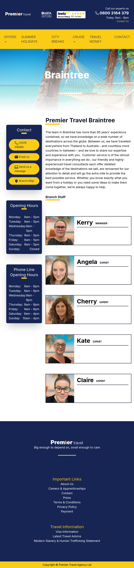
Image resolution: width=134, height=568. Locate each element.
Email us (21, 157)
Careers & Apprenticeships (67, 488)
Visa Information (67, 531)
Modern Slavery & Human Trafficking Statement (67, 541)
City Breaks (58, 39)
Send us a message (22, 169)
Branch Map (24, 181)
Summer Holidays (29, 39)
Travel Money (95, 39)
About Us (67, 484)
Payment (67, 511)
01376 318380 (20, 145)
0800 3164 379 (114, 13)
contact (122, 37)
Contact (67, 493)
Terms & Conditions (67, 502)
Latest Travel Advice (67, 536)
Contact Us (123, 21)
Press (67, 497)
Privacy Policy (67, 507)
